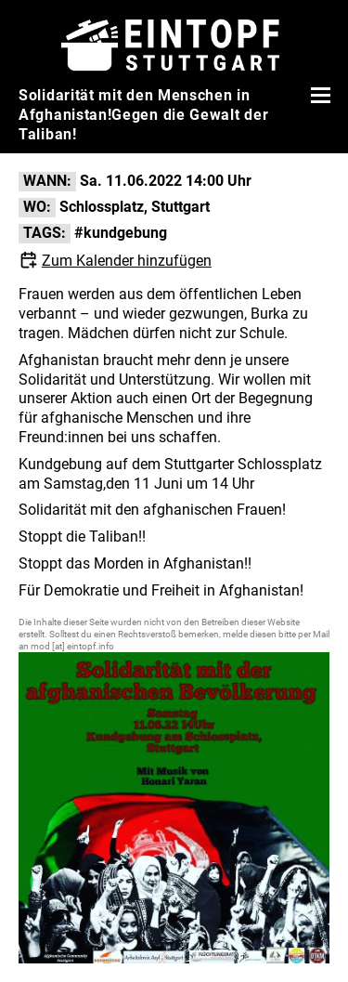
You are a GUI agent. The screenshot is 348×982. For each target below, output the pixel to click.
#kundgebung (120, 233)
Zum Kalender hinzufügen (127, 260)
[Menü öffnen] (318, 95)
